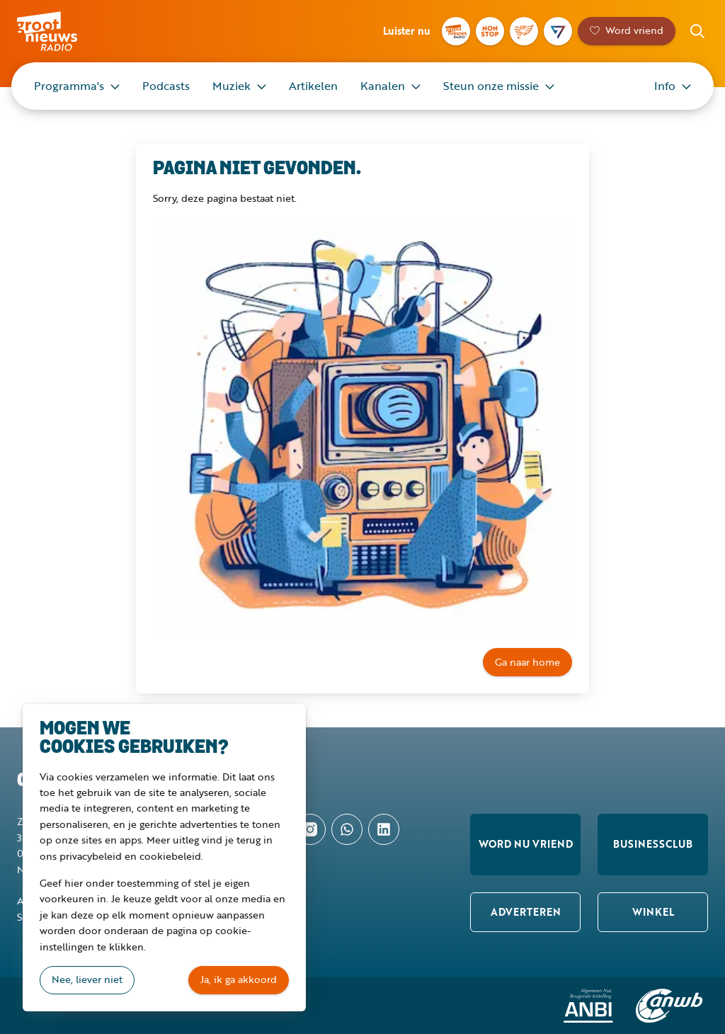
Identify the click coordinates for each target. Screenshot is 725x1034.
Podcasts (166, 85)
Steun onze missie (491, 85)
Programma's (69, 85)
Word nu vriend (526, 843)
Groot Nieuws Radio (66, 31)
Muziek (231, 85)
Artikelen (313, 85)
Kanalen (382, 85)
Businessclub (652, 843)
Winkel (653, 911)
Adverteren (526, 911)
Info (664, 85)
